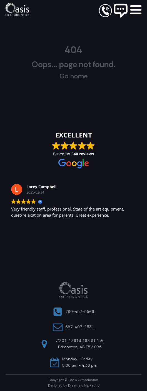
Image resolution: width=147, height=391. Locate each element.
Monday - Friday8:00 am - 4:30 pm (79, 362)
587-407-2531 (79, 326)
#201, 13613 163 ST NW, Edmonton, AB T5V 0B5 (80, 343)
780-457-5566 (79, 311)
